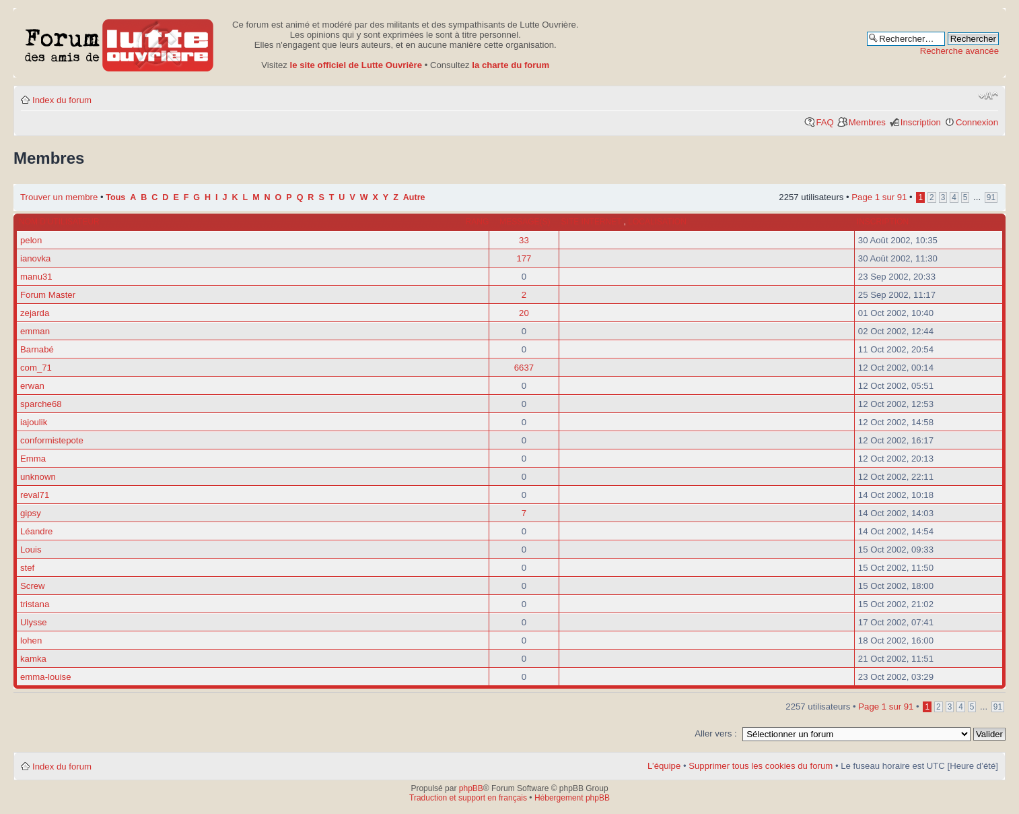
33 (524, 240)
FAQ (824, 122)
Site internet (592, 221)
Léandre (36, 531)
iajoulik (33, 422)
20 (524, 313)
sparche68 (41, 404)
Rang (477, 221)
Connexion (977, 122)
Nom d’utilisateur (59, 221)
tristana (34, 604)
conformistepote (51, 440)
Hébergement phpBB (572, 798)
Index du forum (62, 100)
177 (523, 258)
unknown (38, 477)
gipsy (30, 513)
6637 (524, 368)
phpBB (471, 788)
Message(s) (524, 221)
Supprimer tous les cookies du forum (761, 766)
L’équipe (663, 766)
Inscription (921, 122)
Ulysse (33, 622)
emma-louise (45, 677)
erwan (32, 386)
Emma (33, 458)
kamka (33, 659)
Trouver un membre (60, 197)
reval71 (34, 495)
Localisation (657, 221)
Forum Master (47, 295)
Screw (32, 586)
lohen (31, 640)
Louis (31, 549)
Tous (115, 197)
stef (27, 568)
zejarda (34, 313)
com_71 (36, 368)
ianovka (35, 258)
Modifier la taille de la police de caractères (988, 96)
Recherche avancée (959, 51)
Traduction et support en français (468, 798)
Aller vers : (715, 733)
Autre (414, 197)
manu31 (36, 277)
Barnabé (37, 349)
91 (991, 197)
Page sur (879, 197)
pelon (31, 240)
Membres (867, 122)
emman (35, 331)
